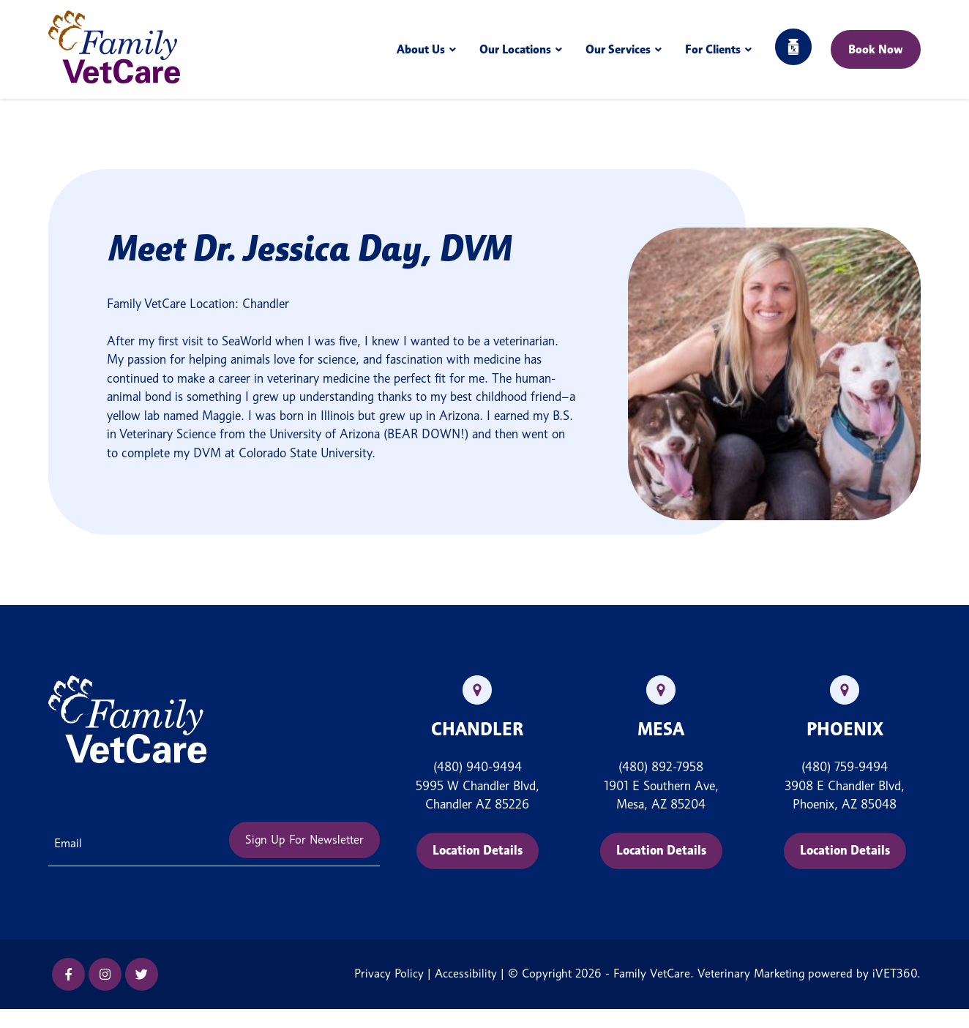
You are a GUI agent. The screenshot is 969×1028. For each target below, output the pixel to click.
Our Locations (515, 49)
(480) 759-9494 (844, 766)
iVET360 (894, 973)
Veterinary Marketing (750, 973)
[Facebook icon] (68, 974)
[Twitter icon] (141, 974)
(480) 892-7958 (660, 766)
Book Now (875, 49)
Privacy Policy (389, 973)
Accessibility (466, 973)
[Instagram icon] (105, 974)
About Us (421, 49)
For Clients (713, 49)
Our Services (618, 49)
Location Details (478, 850)
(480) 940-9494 (477, 766)
